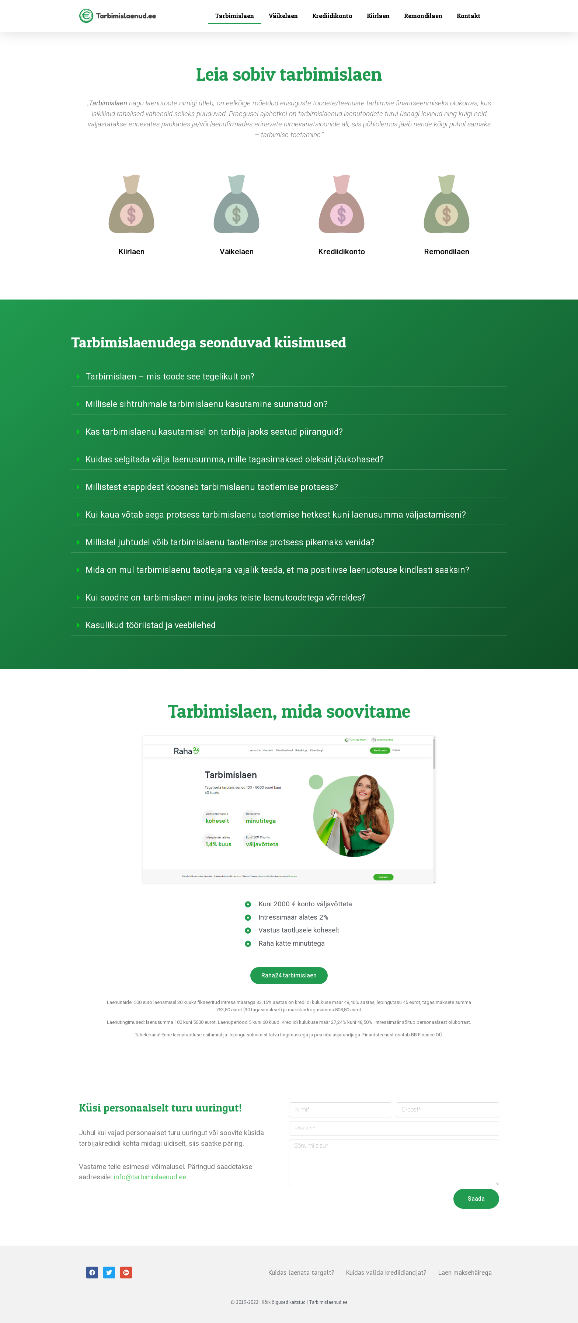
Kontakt (469, 16)
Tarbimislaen (234, 16)
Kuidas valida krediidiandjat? (386, 1272)
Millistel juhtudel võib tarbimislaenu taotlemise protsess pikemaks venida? (230, 542)
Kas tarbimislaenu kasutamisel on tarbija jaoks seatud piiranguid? (214, 432)
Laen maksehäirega (465, 1272)
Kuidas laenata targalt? (301, 1272)
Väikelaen (283, 16)
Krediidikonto (332, 16)
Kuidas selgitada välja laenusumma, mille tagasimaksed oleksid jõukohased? (235, 460)
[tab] (289, 377)
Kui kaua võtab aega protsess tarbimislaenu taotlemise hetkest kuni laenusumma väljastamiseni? (276, 515)
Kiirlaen (378, 16)
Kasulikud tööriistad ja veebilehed (151, 625)
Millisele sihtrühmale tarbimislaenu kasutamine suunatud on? (207, 404)
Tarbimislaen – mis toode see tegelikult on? (170, 377)
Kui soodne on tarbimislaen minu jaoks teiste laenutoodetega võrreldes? (226, 598)
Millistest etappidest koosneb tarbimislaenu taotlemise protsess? (212, 487)
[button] (289, 975)
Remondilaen (423, 16)
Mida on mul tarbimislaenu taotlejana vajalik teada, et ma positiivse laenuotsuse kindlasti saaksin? (277, 570)
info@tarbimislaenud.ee (150, 1177)
